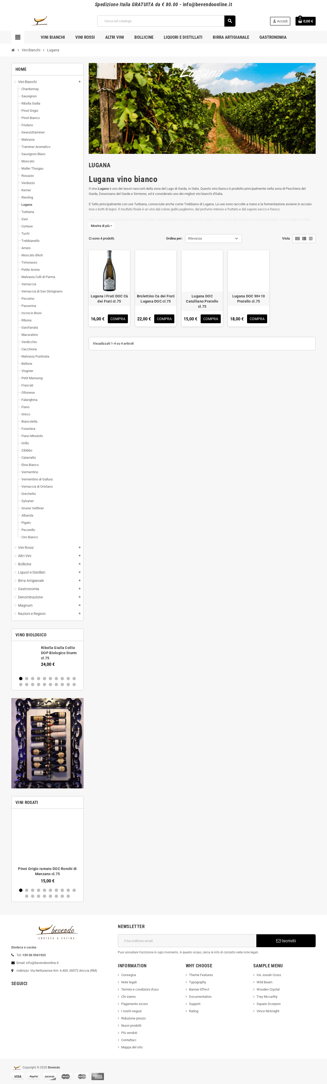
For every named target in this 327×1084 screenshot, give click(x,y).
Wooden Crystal (268, 989)
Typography (197, 982)
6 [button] (50, 678)
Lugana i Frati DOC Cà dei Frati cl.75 (109, 298)
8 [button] (62, 678)
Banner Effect (199, 989)
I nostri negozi (131, 1011)
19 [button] (68, 684)
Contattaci (128, 1040)
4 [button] (38, 678)
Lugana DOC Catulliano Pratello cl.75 (202, 301)
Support (194, 1004)
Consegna (128, 975)
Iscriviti (286, 940)
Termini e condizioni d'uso (140, 989)
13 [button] (32, 684)
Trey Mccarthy (267, 997)
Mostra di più (101, 226)
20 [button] (74, 684)
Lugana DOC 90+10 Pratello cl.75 (248, 298)
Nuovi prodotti (131, 1025)
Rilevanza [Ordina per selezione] (195, 238)
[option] (47, 658)
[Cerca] (166, 21)
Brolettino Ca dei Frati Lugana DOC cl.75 (156, 298)
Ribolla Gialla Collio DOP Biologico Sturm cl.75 (59, 653)
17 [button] (56, 684)
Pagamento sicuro (134, 1004)
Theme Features (201, 975)
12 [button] (26, 684)
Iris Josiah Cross (269, 975)
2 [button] (26, 678)
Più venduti (129, 1033)
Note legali (129, 982)
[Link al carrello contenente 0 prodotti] (306, 21)
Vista (286, 238)
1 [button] (20, 678)
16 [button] (50, 684)
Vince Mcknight (268, 1011)
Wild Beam (264, 982)
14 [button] (38, 684)
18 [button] (62, 684)
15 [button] (44, 684)
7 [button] (56, 678)
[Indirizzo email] (187, 940)
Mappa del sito (132, 1047)
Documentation (200, 997)
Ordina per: (174, 238)
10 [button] (74, 678)
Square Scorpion (269, 1004)
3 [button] (32, 678)
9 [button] (68, 678)
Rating (193, 1011)
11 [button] (20, 684)
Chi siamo (128, 997)
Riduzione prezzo (133, 1018)
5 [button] (44, 678)
